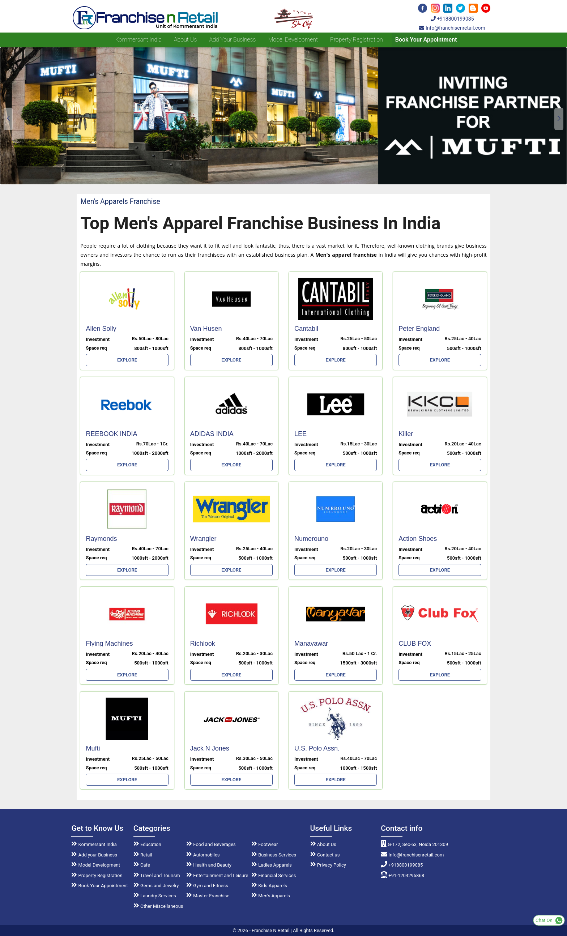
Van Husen (206, 328)
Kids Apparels (269, 885)
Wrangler (203, 538)
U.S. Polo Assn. (317, 748)
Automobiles (202, 855)
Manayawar (311, 643)
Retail (142, 855)
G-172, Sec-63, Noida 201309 (414, 844)
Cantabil (306, 328)
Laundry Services (154, 895)
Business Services (273, 855)
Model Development (293, 39)
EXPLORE (127, 360)
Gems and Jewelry (156, 885)
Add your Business (232, 39)
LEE (300, 433)
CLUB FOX (414, 643)
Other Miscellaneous (158, 906)
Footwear (264, 844)
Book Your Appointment (426, 39)
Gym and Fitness (207, 885)
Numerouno (311, 538)
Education (147, 844)
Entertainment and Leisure (217, 875)
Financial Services (273, 875)
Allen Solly (101, 328)
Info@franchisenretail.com (452, 28)
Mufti (93, 748)
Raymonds (101, 538)
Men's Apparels (270, 895)
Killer (405, 433)
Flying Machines (109, 643)
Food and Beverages (211, 844)
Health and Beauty (208, 865)
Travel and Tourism (156, 875)
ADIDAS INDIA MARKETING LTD (216, 436)
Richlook (202, 643)
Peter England (419, 328)
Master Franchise (207, 895)
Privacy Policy (328, 865)
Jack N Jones (209, 748)
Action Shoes (417, 538)
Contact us (325, 855)
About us (185, 39)
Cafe (141, 865)
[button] (558, 119)
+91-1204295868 (402, 875)
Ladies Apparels (271, 865)
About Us (323, 844)
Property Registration (356, 39)
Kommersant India (138, 39)
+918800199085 (452, 19)
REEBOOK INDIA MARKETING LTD (112, 436)
